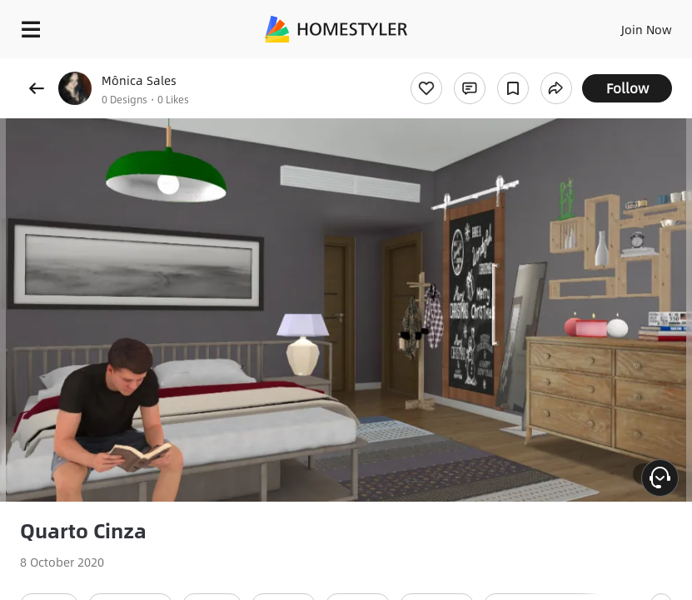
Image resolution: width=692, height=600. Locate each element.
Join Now (646, 29)
